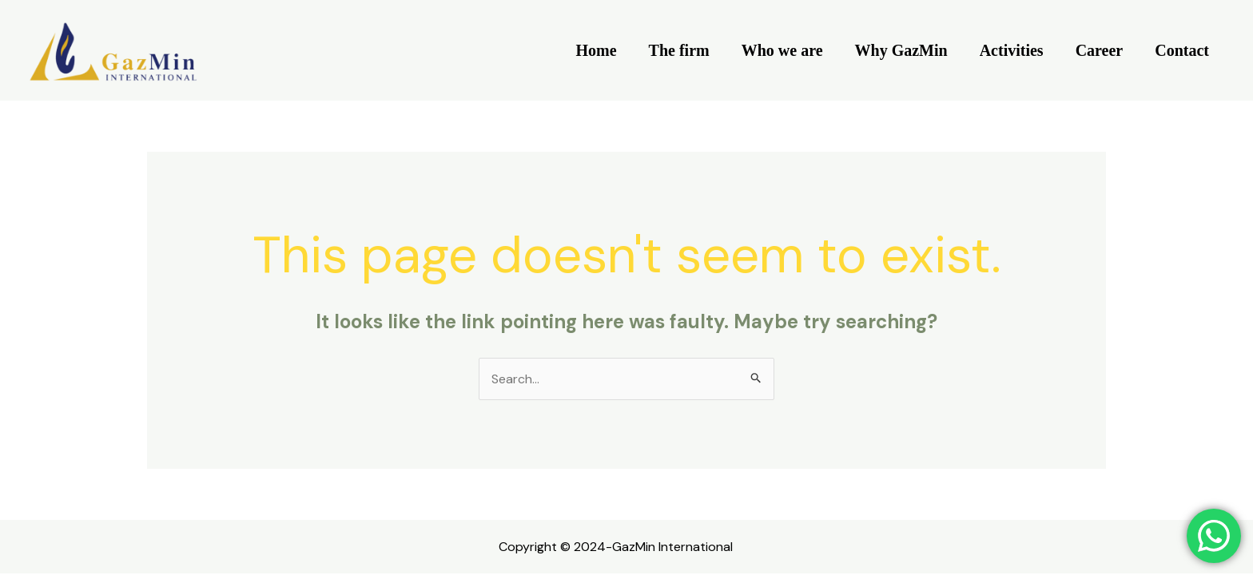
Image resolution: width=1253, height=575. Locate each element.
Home (596, 50)
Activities (1012, 50)
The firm (679, 50)
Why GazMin (901, 50)
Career (1100, 50)
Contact (1182, 50)
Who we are (782, 50)
